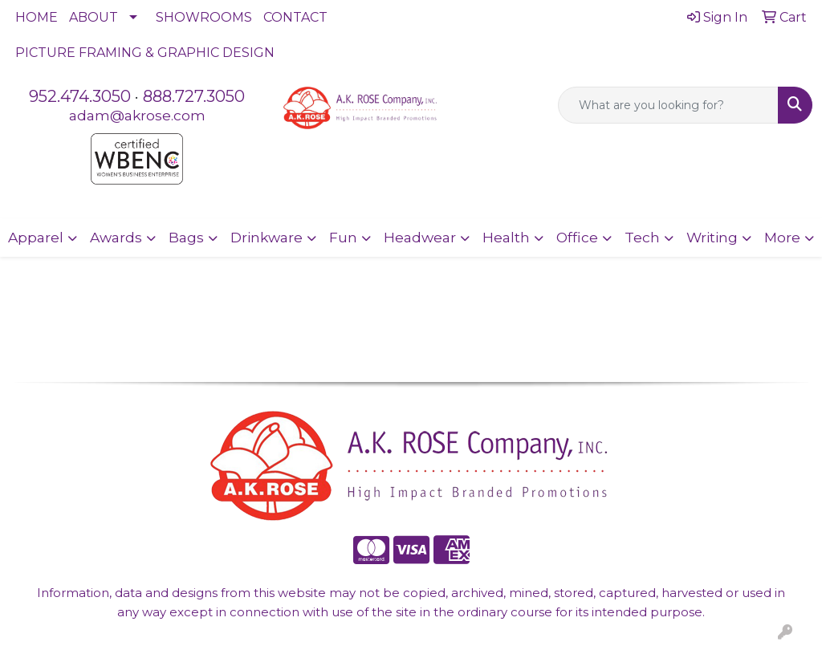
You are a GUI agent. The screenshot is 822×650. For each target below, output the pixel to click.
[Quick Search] (668, 105)
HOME (36, 17)
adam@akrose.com (137, 115)
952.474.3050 (80, 96)
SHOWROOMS (204, 17)
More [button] (782, 237)
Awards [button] (116, 237)
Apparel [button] (35, 237)
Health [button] (506, 237)
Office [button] (577, 237)
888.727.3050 (194, 96)
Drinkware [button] (266, 237)
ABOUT (93, 17)
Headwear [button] (420, 237)
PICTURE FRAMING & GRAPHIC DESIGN (145, 52)
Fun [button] (343, 237)
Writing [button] (712, 237)
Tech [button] (642, 237)
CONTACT (295, 17)
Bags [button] (186, 237)
